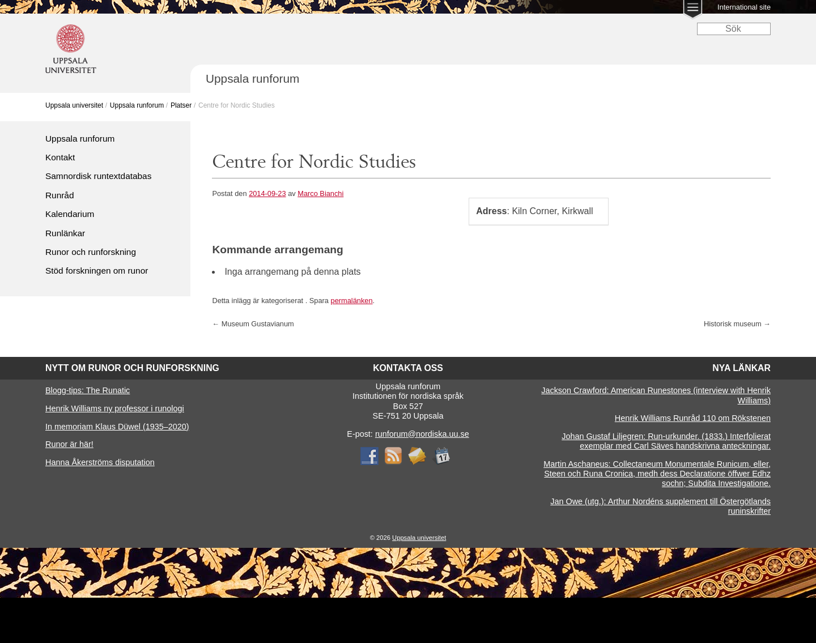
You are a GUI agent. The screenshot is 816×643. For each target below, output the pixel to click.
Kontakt (60, 157)
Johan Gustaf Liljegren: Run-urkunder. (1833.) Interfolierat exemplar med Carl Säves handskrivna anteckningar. (666, 441)
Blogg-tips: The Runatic (87, 390)
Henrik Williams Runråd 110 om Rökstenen (693, 418)
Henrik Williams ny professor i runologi (114, 408)
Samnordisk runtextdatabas (98, 176)
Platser (181, 105)
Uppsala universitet (74, 105)
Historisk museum (737, 324)
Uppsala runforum (137, 105)
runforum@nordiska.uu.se (422, 433)
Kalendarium (69, 214)
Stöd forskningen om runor (96, 270)
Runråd (59, 195)
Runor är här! (69, 444)
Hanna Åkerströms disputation (100, 462)
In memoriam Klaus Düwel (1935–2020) (117, 426)
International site (744, 7)
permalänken (352, 300)
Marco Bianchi (320, 193)
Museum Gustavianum (253, 324)
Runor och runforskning (90, 252)
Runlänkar (65, 233)
